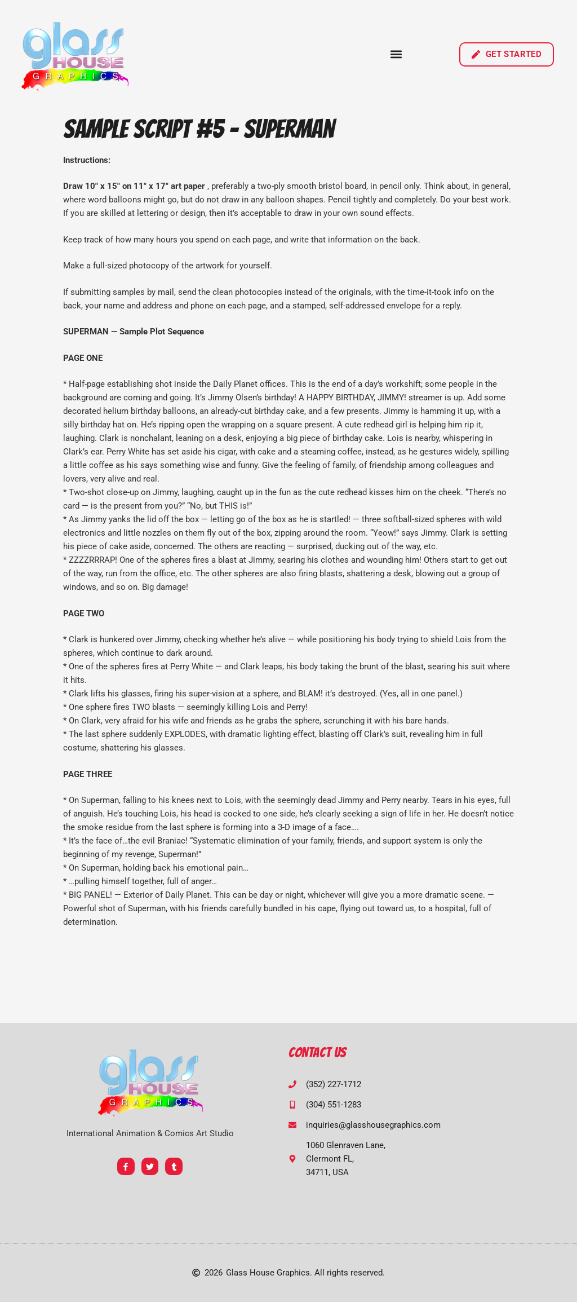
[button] (396, 54)
